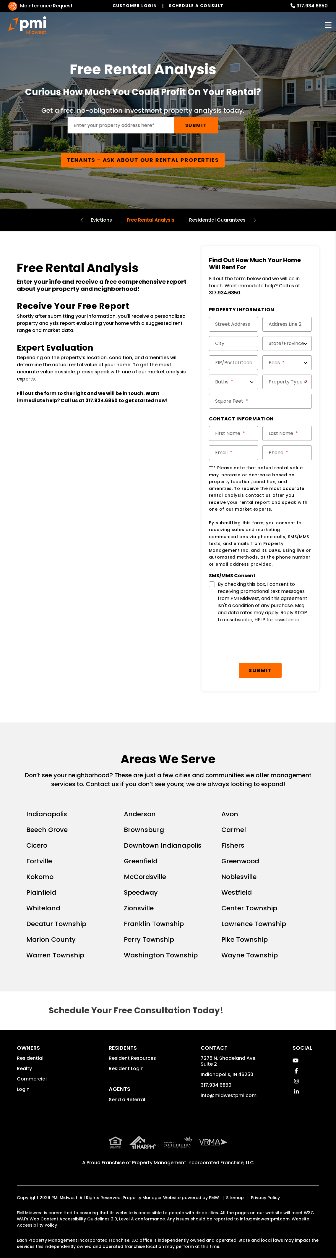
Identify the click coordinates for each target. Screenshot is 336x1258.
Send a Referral (127, 1099)
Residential (30, 1058)
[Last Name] (287, 433)
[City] (233, 343)
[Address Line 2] (287, 324)
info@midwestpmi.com (229, 1095)
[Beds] (287, 362)
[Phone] (287, 452)
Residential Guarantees (217, 220)
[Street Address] (233, 324)
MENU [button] (328, 25)
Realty (24, 1068)
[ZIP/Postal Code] (233, 362)
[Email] (233, 452)
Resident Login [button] (126, 1068)
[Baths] (233, 382)
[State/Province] (287, 343)
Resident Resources (132, 1058)
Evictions (101, 220)
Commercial (32, 1078)
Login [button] (23, 1089)
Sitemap (235, 1198)
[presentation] (254, 643)
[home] (27, 25)
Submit (221, 125)
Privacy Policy (265, 1198)
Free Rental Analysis (150, 220)
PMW (214, 1198)
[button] (296, 1060)
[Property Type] (287, 382)
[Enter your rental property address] (146, 125)
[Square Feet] (260, 401)
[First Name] (233, 433)
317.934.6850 (312, 5)
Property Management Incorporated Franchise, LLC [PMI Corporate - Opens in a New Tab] (193, 1162)
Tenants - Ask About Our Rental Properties (168, 160)
